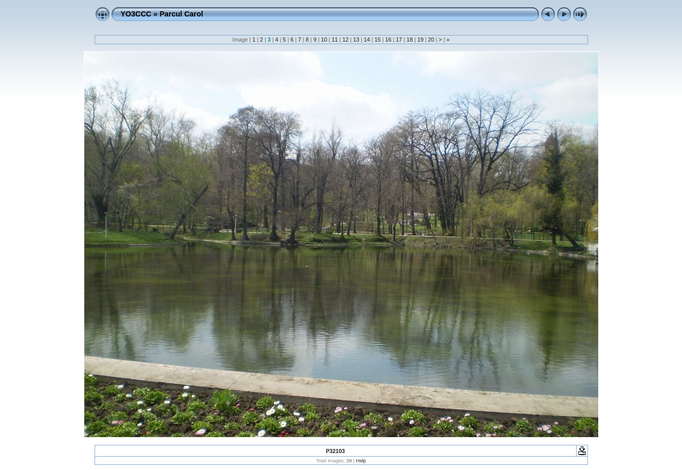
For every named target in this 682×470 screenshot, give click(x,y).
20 (431, 39)
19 (420, 39)
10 (324, 39)
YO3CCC (136, 14)
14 (367, 39)
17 (398, 39)
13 (356, 39)
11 (334, 39)
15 (377, 39)
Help (361, 460)
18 (409, 39)
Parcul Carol (181, 14)
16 (388, 39)
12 (345, 39)
